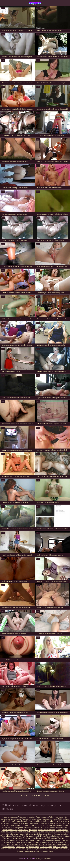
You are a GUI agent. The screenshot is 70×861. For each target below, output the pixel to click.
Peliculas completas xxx (46, 849)
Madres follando (24, 832)
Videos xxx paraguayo (53, 832)
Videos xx (56, 847)
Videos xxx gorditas (57, 823)
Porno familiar (26, 821)
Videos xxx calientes (33, 842)
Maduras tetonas (62, 849)
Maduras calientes (60, 834)
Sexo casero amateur (33, 840)
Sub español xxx (14, 821)
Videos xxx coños (21, 825)
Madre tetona (23, 830)
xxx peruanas (16, 819)
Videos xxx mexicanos (46, 830)
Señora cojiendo (38, 832)
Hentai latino (37, 821)
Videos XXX (44, 823)
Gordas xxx (20, 847)
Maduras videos (23, 851)
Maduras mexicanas (10, 817)
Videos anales (37, 828)
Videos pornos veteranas (22, 828)
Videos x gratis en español (12, 838)
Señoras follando (49, 821)
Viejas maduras (6, 823)
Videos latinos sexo (17, 840)
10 (36, 795)
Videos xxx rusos (41, 817)
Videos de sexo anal (49, 842)
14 (45, 795)
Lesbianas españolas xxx (27, 849)
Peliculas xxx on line (29, 836)
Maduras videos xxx (10, 830)
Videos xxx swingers (49, 819)
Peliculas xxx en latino (60, 836)
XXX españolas (12, 832)
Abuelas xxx (34, 851)
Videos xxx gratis (46, 851)
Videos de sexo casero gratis (14, 842)
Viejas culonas (5, 836)
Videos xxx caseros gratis (50, 840)
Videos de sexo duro (21, 823)
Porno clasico (41, 838)
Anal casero (33, 823)
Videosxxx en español (26, 817)
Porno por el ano (29, 838)
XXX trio (64, 840)
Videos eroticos (49, 828)
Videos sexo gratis (56, 817)
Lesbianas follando (35, 3)
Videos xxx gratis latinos (38, 825)
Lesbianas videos (17, 845)
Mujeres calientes (32, 847)
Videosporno (52, 838)
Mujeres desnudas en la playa (36, 845)
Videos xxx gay (30, 834)
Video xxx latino (46, 847)
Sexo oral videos (17, 834)
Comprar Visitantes (43, 859)
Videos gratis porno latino (31, 819)
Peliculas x (33, 830)
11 (39, 795)
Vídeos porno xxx (55, 825)
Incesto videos (61, 828)
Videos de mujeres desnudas (58, 845)
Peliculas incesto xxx (45, 834)
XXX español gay (44, 836)
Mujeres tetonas (63, 821)
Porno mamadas (9, 847)
